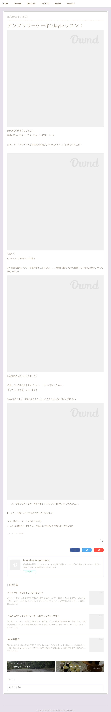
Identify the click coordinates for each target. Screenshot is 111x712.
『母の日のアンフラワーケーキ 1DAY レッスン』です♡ (33, 616)
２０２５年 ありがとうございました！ (25, 592)
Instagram (71, 4)
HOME (5, 4)
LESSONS (31, 4)
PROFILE (17, 4)
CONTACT (45, 4)
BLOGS (58, 4)
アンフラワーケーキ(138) (15, 533)
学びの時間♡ (13, 639)
